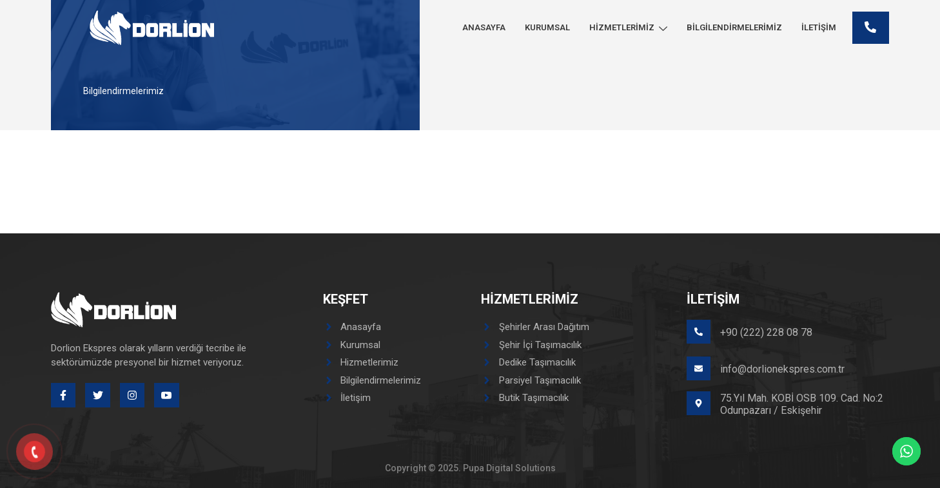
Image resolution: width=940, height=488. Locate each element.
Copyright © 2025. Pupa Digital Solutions (470, 468)
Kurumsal (547, 27)
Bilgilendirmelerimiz (734, 27)
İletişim (818, 27)
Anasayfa (483, 27)
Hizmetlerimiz (628, 27)
